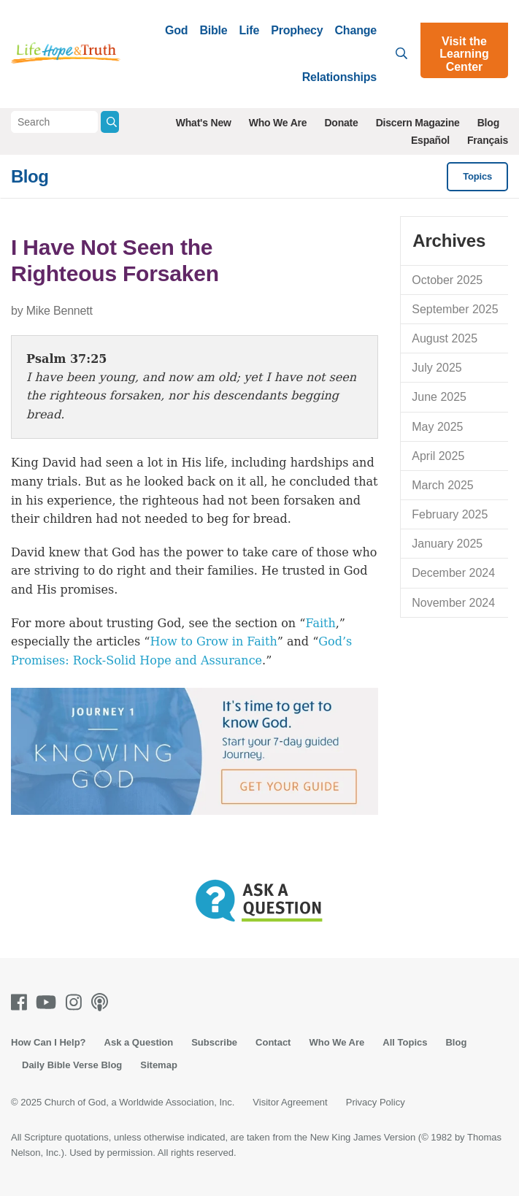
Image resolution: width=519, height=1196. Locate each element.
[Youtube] (49, 1002)
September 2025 (455, 309)
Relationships (339, 77)
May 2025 (437, 427)
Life (249, 30)
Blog (488, 123)
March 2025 (443, 485)
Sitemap (158, 1064)
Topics (477, 176)
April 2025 (438, 456)
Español (430, 140)
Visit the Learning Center (464, 54)
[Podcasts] (103, 1002)
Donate (341, 123)
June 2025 (439, 397)
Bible (213, 30)
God (176, 30)
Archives (448, 240)
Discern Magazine (418, 123)
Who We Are (278, 123)
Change (356, 30)
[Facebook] (22, 1002)
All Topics (404, 1042)
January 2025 (447, 543)
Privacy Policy (375, 1102)
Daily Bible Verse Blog (72, 1064)
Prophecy (297, 30)
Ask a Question (139, 1042)
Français (487, 140)
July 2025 (437, 367)
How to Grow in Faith (213, 641)
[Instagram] (77, 1002)
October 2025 (447, 280)
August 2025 (444, 338)
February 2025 (450, 514)
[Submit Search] (110, 122)
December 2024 (453, 573)
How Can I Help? (48, 1042)
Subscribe (214, 1042)
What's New (203, 123)
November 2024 (453, 603)
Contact (273, 1042)
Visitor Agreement (290, 1102)
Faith (320, 623)
